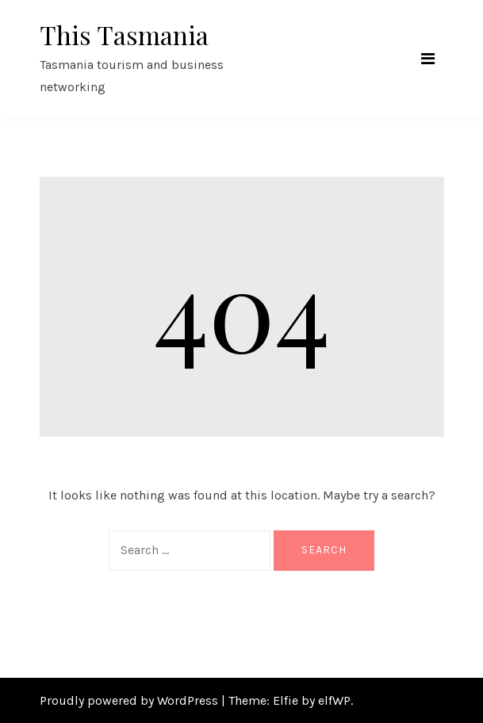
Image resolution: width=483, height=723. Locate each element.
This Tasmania (124, 34)
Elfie (285, 700)
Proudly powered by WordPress (130, 700)
